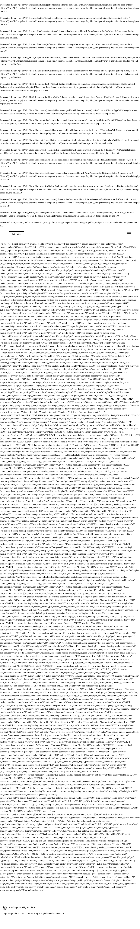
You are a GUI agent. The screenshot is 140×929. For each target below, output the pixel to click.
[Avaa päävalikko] (129, 233)
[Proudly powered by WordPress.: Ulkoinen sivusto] (35, 908)
